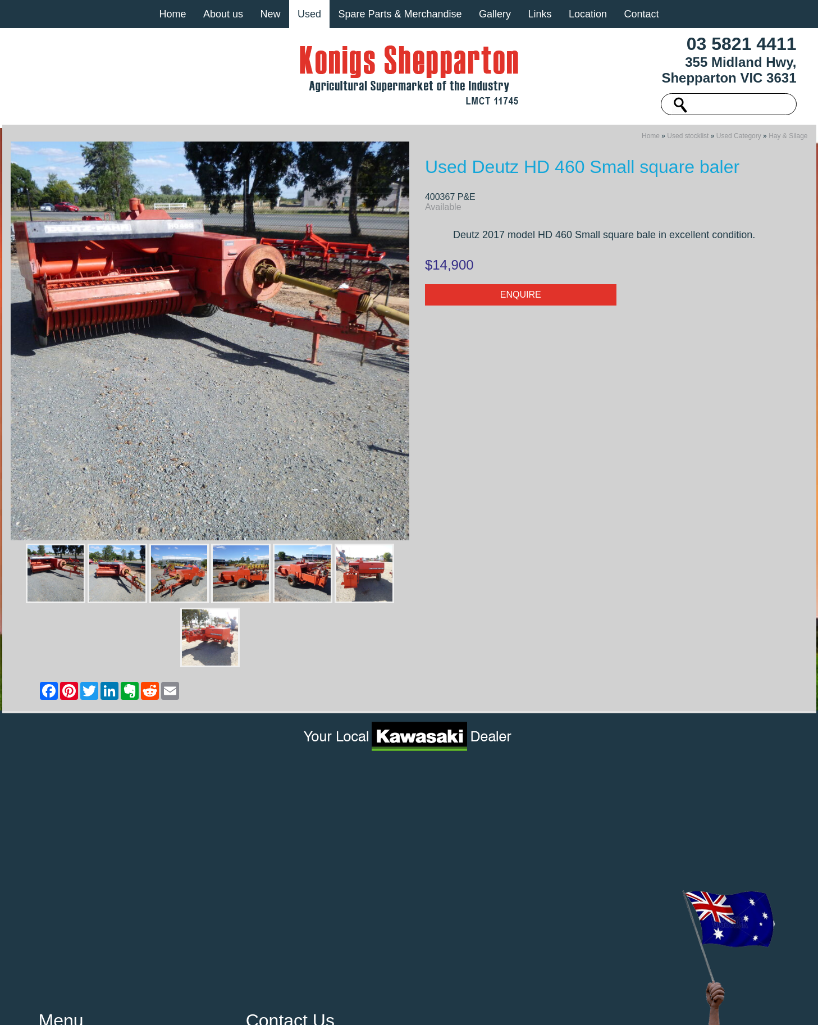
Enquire (520, 298)
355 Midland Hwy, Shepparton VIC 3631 (728, 69)
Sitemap (240, 1004)
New (270, 14)
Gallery (495, 14)
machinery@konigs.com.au (307, 852)
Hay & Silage (788, 139)
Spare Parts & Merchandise (399, 14)
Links (539, 14)
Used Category (738, 139)
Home (172, 14)
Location (588, 14)
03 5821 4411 (742, 44)
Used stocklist (688, 139)
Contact (641, 14)
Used (309, 14)
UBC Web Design (549, 1004)
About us (223, 14)
